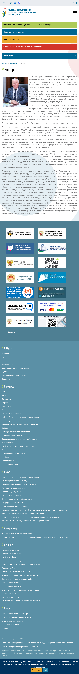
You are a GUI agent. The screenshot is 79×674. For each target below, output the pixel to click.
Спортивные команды (11, 624)
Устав (4, 357)
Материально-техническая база (14, 375)
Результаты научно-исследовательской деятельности (24, 513)
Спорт (7, 608)
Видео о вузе (7, 379)
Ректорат (5, 395)
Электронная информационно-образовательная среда (27, 25)
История (5, 354)
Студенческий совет (10, 464)
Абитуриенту (10, 528)
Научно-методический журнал (14, 435)
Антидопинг (7, 628)
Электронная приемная (13, 32)
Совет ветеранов (9, 461)
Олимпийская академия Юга (13, 453)
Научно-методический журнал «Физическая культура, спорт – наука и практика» (35, 510)
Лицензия (6, 361)
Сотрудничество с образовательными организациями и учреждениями (31, 517)
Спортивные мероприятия (12, 621)
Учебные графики (9, 557)
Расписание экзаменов (11, 554)
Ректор (4, 392)
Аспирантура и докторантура (13, 410)
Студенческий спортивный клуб (15, 614)
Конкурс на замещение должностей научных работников (25, 521)
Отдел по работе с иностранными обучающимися (22, 590)
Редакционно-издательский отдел (16, 432)
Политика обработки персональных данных (20, 647)
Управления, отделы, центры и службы (18, 450)
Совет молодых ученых (11, 492)
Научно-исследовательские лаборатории (19, 484)
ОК (45, 670)
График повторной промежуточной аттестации (21, 564)
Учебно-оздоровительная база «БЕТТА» (18, 446)
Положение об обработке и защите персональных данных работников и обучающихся (37, 643)
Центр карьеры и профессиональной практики (21, 601)
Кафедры (5, 403)
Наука (7, 472)
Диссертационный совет (12, 414)
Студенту (8, 544)
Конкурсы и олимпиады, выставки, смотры (20, 575)
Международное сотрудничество (15, 368)
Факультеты (6, 399)
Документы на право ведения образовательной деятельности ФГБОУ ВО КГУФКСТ (36, 537)
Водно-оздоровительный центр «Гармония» (20, 439)
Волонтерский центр (10, 597)
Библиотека (6, 428)
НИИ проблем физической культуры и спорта (20, 417)
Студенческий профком (11, 586)
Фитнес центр (7, 443)
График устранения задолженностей (17, 561)
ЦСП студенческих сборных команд (16, 617)
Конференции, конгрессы (12, 503)
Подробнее (36, 670)
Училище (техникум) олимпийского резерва (20, 424)
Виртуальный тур (11, 39)
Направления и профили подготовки (17, 533)
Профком (5, 457)
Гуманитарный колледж (12, 421)
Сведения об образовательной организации (22, 47)
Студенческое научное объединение (17, 499)
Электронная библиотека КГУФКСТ (16, 572)
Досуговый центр (9, 593)
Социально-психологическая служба (17, 579)
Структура (9, 386)
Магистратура (7, 406)
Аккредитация (7, 364)
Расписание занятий (10, 550)
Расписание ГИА (8, 568)
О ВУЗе (8, 348)
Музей (4, 372)
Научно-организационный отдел (15, 481)
